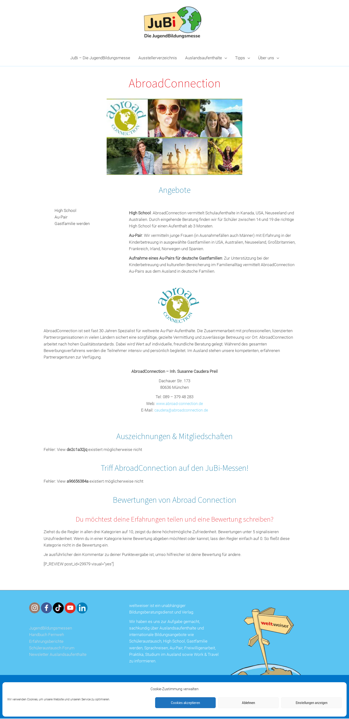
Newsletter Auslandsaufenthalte (58, 654)
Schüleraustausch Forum (51, 648)
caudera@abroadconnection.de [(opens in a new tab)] (181, 410)
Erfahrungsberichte (46, 641)
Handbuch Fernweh (46, 635)
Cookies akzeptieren (185, 703)
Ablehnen (248, 703)
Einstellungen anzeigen (311, 703)
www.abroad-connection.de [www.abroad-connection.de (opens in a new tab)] (179, 404)
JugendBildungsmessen (50, 628)
